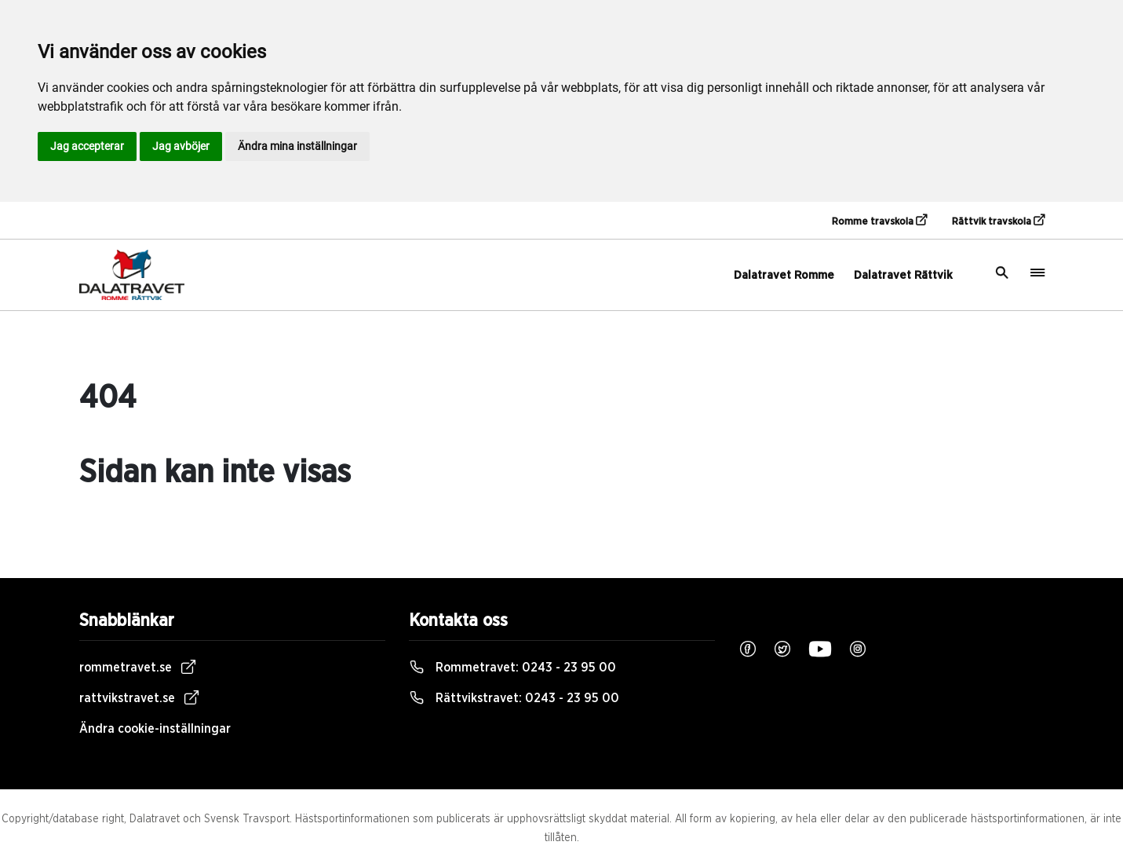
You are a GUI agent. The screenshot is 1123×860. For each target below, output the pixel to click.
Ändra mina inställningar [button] (297, 146)
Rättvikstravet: (514, 698)
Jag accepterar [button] (87, 146)
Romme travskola (879, 220)
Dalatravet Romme (784, 275)
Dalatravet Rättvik (903, 275)
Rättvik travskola (998, 220)
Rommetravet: (512, 667)
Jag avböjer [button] (181, 146)
